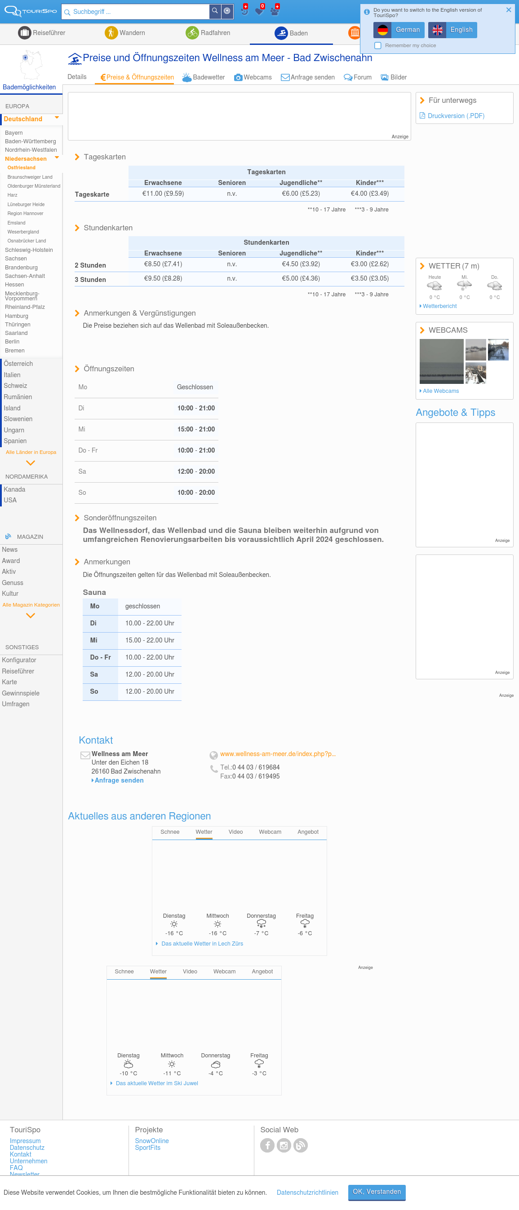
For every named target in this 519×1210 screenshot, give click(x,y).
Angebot (308, 832)
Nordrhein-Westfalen (31, 150)
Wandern (131, 33)
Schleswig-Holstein (29, 250)
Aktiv (9, 572)
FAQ (16, 1168)
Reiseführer (48, 33)
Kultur (10, 594)
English (462, 30)
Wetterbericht (440, 306)
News (10, 550)
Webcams (258, 78)
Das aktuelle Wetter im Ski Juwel (156, 1084)
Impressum (25, 1141)
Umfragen (15, 704)
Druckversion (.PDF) (456, 116)
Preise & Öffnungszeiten (140, 78)
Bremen (15, 351)
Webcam (270, 832)
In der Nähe (233, 12)
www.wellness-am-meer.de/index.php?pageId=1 (278, 754)
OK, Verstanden (377, 1192)
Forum (363, 78)
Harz (13, 195)
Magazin (30, 537)
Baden (298, 34)
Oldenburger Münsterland (34, 186)
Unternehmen (29, 1161)
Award (11, 561)
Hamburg (16, 316)
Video (236, 832)
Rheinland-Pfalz (25, 307)
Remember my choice (410, 45)
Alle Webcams (441, 391)
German (408, 30)
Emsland (17, 223)
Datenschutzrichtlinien (307, 1193)
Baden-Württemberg (30, 142)
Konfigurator (19, 660)
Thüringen (18, 325)
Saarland (16, 333)
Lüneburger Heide (26, 204)
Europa (17, 107)
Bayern (14, 133)
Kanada (14, 490)
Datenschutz (27, 1148)
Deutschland (23, 119)
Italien (12, 375)
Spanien (15, 441)
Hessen (14, 285)
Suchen (221, 12)
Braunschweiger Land (30, 177)
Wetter (204, 832)
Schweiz (15, 386)
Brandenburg (21, 268)
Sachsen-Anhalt (25, 276)
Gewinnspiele (21, 694)
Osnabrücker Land (27, 241)
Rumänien (18, 397)
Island (12, 408)
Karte (9, 682)
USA (10, 500)
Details (77, 77)
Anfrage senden (313, 78)
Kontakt (20, 1155)
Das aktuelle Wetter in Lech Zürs (201, 944)
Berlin (12, 342)
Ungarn (14, 430)
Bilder (398, 78)
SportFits (148, 1148)
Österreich (18, 364)
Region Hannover (26, 213)
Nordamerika (26, 477)
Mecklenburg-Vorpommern (22, 296)
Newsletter (25, 1175)
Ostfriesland (21, 168)
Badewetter (209, 78)
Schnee (169, 832)
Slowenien (18, 419)
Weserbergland (23, 232)
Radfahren (214, 33)
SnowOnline (152, 1141)
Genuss (12, 583)
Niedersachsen (26, 159)
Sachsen (16, 259)
